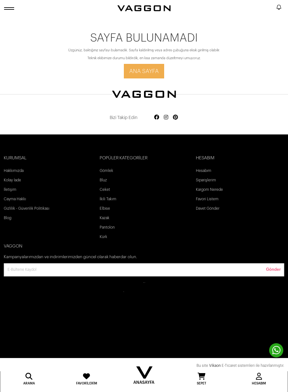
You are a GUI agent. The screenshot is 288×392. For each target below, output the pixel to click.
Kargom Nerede (209, 189)
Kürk (103, 237)
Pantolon (107, 227)
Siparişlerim (206, 180)
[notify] (279, 8)
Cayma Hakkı (15, 199)
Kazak (104, 218)
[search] (270, 8)
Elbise (105, 208)
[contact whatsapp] (276, 350)
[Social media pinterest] (175, 117)
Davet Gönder (207, 208)
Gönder (273, 269)
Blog (7, 218)
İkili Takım (108, 199)
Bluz (103, 180)
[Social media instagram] (166, 117)
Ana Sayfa (144, 71)
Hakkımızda (14, 171)
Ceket (105, 189)
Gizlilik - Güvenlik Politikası (26, 208)
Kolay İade (12, 180)
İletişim (10, 189)
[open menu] (10, 8)
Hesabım (203, 171)
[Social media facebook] (156, 117)
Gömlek (106, 171)
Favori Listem (207, 199)
